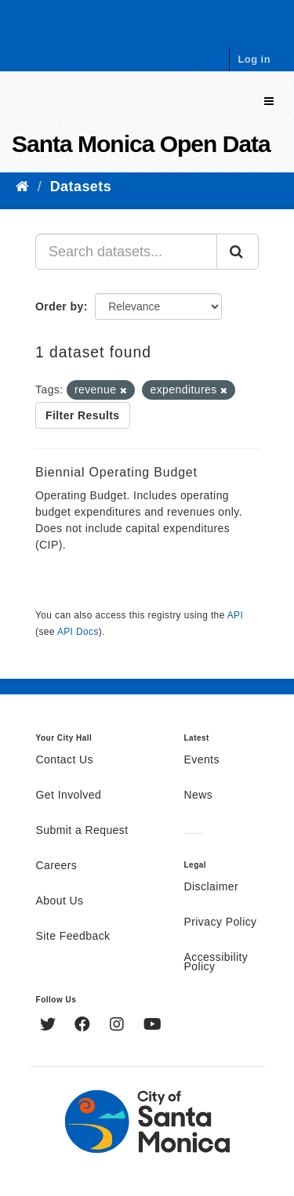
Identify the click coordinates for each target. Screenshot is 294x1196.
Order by (59, 306)
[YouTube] (152, 1026)
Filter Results (82, 415)
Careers (57, 866)
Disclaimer (211, 887)
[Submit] (237, 252)
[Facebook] (84, 1026)
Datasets (80, 186)
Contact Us (64, 760)
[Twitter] (49, 1026)
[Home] (22, 186)
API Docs (78, 631)
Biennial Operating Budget (116, 472)
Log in (254, 59)
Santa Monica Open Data (141, 144)
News (198, 795)
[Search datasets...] (126, 252)
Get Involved (69, 795)
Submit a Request (82, 830)
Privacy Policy (220, 922)
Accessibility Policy (216, 962)
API (235, 615)
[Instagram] (119, 1026)
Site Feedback (73, 936)
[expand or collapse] (269, 101)
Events (202, 760)
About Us (60, 901)
